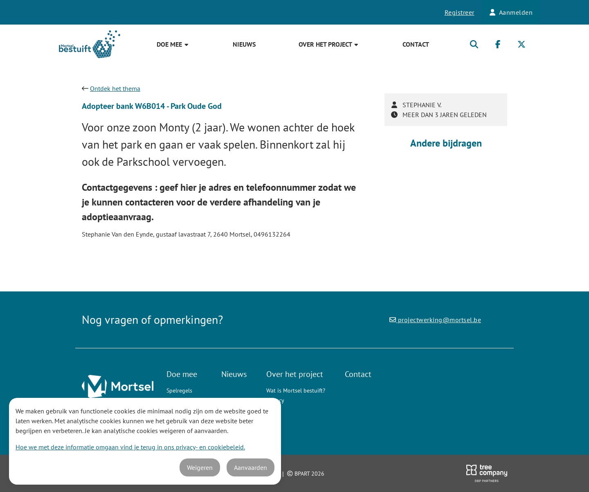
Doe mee (173, 44)
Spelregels (179, 390)
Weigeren (200, 467)
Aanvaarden (250, 467)
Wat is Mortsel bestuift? (295, 390)
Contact (415, 44)
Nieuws (244, 44)
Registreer (459, 12)
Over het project (329, 44)
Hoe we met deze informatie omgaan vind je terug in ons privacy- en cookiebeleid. (130, 447)
